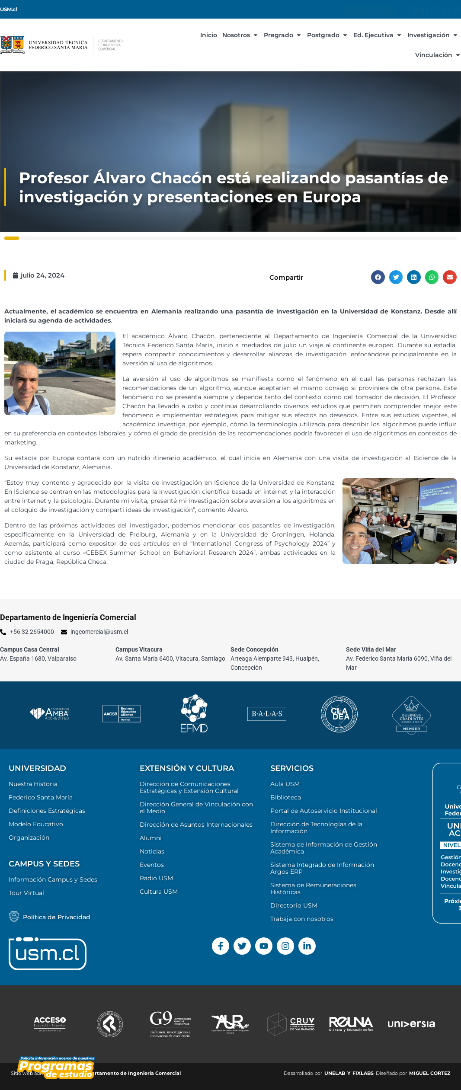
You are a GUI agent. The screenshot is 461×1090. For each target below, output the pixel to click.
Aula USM (285, 784)
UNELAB (334, 1073)
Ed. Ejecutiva (377, 35)
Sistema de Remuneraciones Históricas (313, 888)
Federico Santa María (41, 797)
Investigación (432, 35)
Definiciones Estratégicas (47, 811)
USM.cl (8, 9)
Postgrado (327, 35)
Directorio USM (293, 905)
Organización (29, 837)
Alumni (151, 838)
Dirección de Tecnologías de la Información (316, 827)
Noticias (152, 851)
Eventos (152, 865)
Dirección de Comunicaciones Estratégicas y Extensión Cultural (189, 787)
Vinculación (438, 55)
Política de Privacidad (56, 917)
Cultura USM (159, 891)
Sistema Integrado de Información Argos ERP (322, 868)
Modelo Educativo (36, 824)
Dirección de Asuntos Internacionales (196, 824)
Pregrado (283, 35)
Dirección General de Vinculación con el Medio (196, 807)
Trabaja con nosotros (301, 919)
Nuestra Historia (33, 784)
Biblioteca (285, 797)
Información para (369, 9)
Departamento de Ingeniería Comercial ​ (131, 1073)
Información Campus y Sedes (53, 879)
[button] (378, 277)
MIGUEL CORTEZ (429, 1073)
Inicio (208, 35)
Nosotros (240, 35)
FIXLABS (363, 1073)
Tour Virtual (26, 893)
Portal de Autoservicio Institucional (323, 811)
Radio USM (156, 878)
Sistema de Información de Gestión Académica (323, 848)
